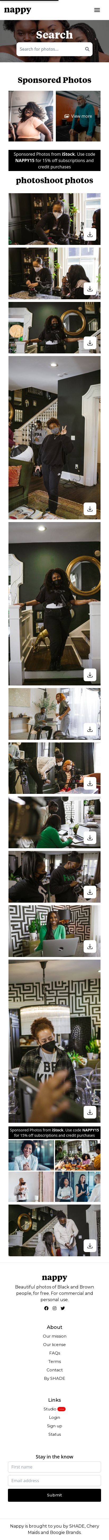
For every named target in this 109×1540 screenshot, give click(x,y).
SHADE (77, 1526)
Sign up (54, 1425)
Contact (55, 1369)
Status (54, 1434)
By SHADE (54, 1378)
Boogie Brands (65, 1532)
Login (54, 1417)
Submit (54, 1495)
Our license (54, 1344)
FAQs (54, 1353)
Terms (54, 1361)
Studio (50, 1408)
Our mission (54, 1336)
